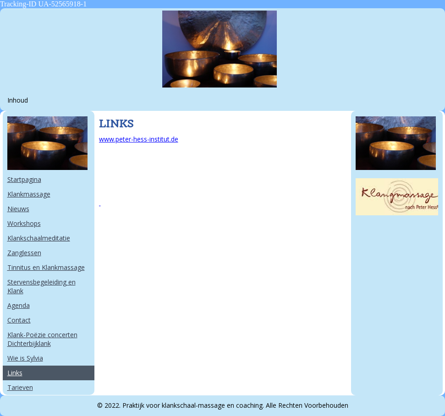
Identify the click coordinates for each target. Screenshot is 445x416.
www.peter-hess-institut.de (138, 139)
